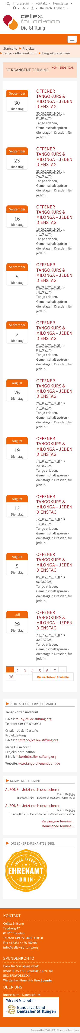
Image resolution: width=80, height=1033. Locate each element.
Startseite (10, 48)
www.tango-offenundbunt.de (39, 763)
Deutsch (46, 8)
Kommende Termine (25, 781)
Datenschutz (31, 995)
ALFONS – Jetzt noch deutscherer (32, 789)
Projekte (28, 48)
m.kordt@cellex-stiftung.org (36, 756)
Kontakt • (42, 3)
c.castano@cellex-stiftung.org (37, 740)
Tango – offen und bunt (19, 53)
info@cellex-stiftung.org (20, 947)
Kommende (59, 67)
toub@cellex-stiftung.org (33, 719)
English (59, 8)
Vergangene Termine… (58, 821)
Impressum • (23, 3)
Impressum (11, 995)
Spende (46, 980)
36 (11, 676)
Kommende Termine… (58, 826)
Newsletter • (62, 3)
